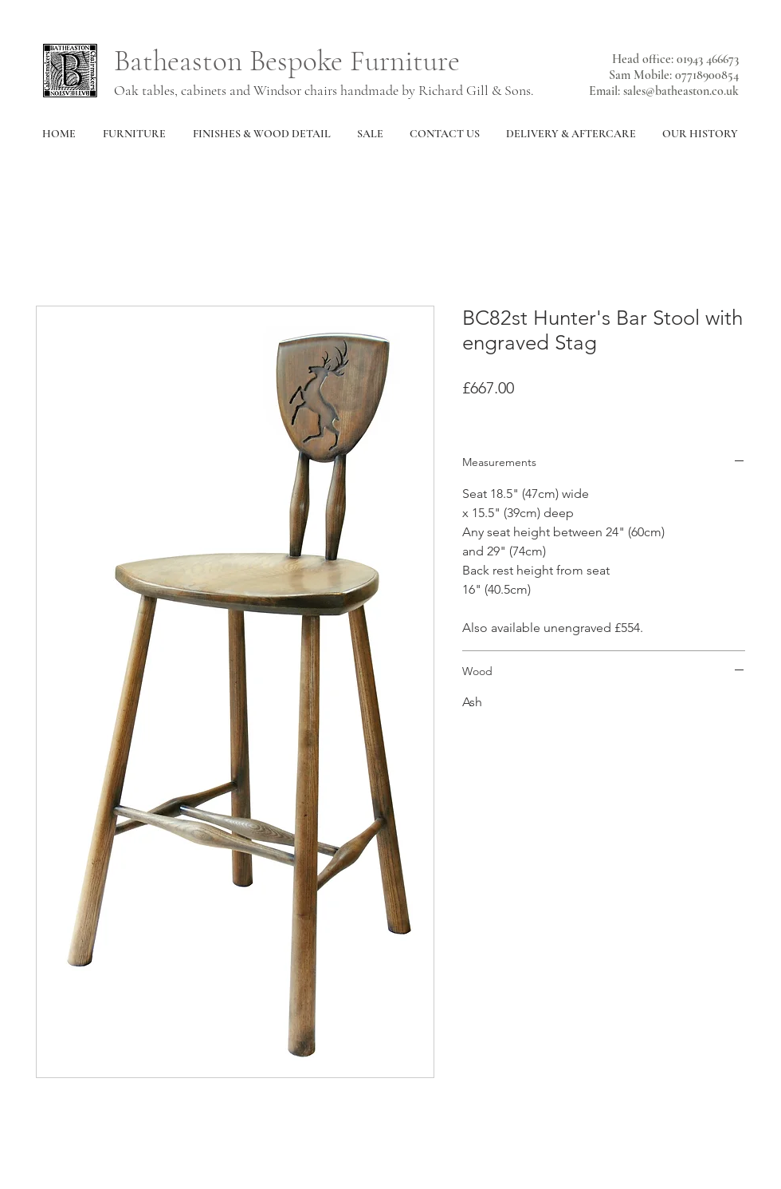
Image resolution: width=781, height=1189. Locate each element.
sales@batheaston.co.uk (681, 91)
